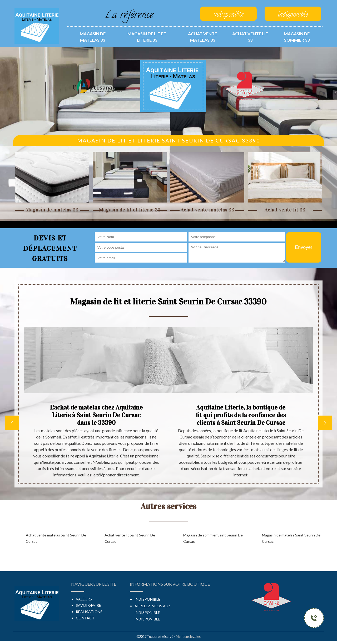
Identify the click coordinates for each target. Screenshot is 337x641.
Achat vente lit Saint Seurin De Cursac (130, 538)
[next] (325, 423)
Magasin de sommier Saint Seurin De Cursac (213, 538)
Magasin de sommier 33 (297, 36)
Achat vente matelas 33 (202, 36)
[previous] (12, 423)
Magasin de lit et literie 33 (146, 36)
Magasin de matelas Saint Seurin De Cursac (291, 538)
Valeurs (84, 599)
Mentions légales (188, 636)
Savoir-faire (88, 605)
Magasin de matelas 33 (93, 36)
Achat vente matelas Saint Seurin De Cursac (56, 538)
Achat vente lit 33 (250, 36)
